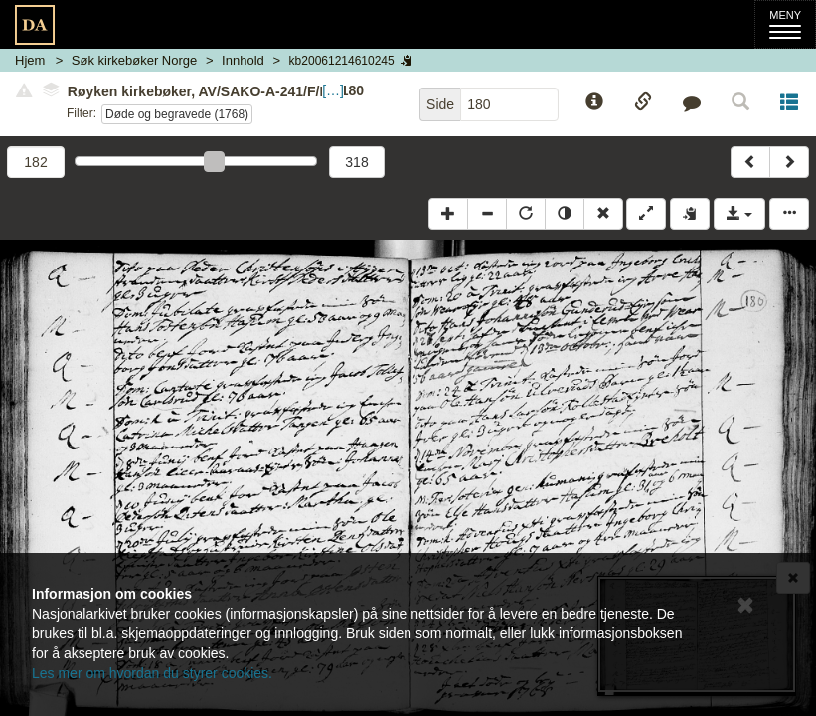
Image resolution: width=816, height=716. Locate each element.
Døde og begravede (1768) (176, 114)
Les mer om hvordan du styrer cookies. (152, 673)
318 (356, 162)
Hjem (30, 60)
